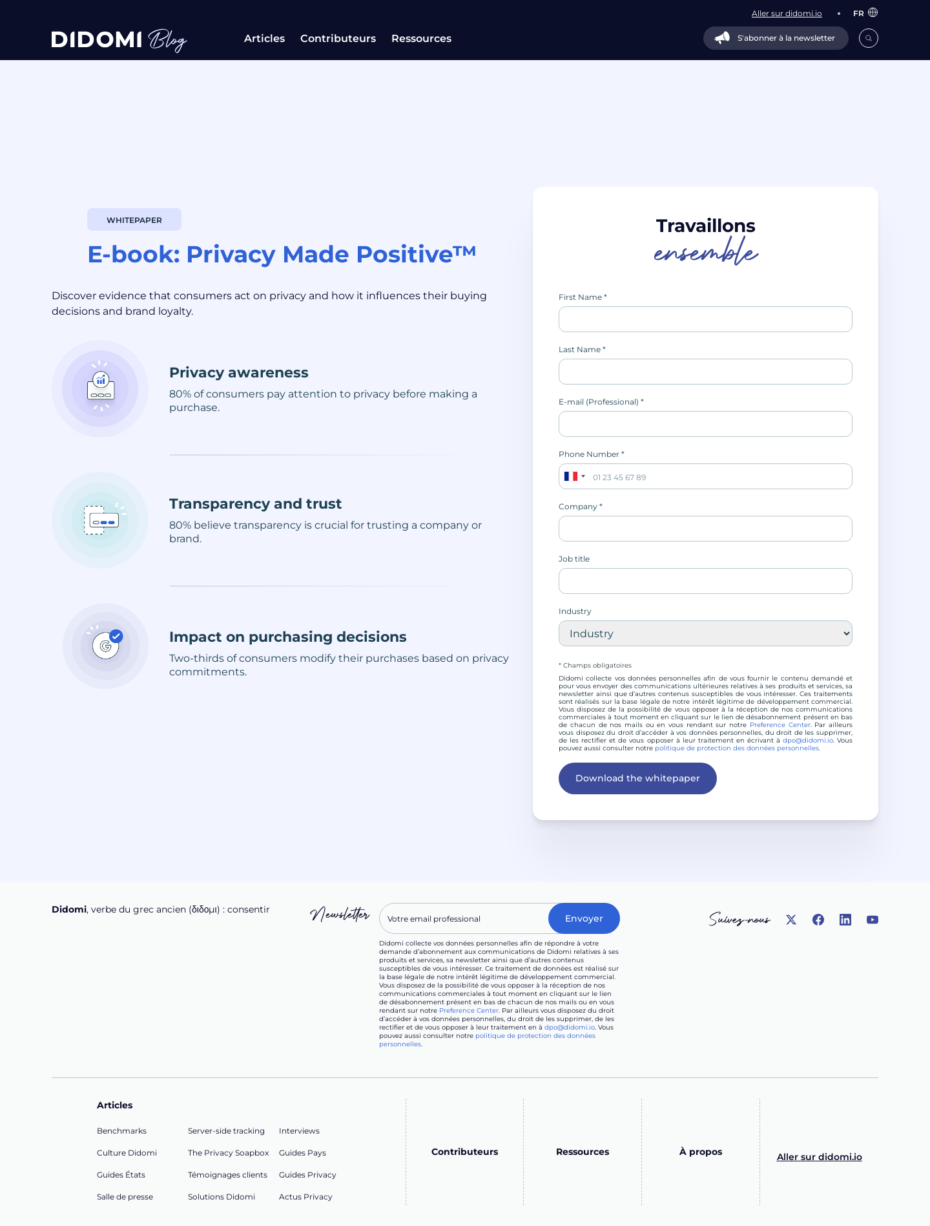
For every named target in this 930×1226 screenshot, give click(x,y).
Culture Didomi (127, 1152)
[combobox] (574, 476)
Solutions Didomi (221, 1196)
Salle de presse (125, 1196)
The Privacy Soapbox (228, 1152)
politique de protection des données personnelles (737, 748)
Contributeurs (338, 38)
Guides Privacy (307, 1174)
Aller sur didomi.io (819, 1157)
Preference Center (780, 725)
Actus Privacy (306, 1196)
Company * (581, 506)
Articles (264, 38)
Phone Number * (592, 454)
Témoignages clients (227, 1174)
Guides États (121, 1174)
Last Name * (582, 349)
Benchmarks (122, 1131)
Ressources (421, 38)
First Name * (583, 297)
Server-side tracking (226, 1131)
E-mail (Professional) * (601, 402)
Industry (575, 611)
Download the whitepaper (637, 778)
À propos (700, 1151)
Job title (574, 559)
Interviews (299, 1131)
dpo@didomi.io (808, 740)
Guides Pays (302, 1152)
